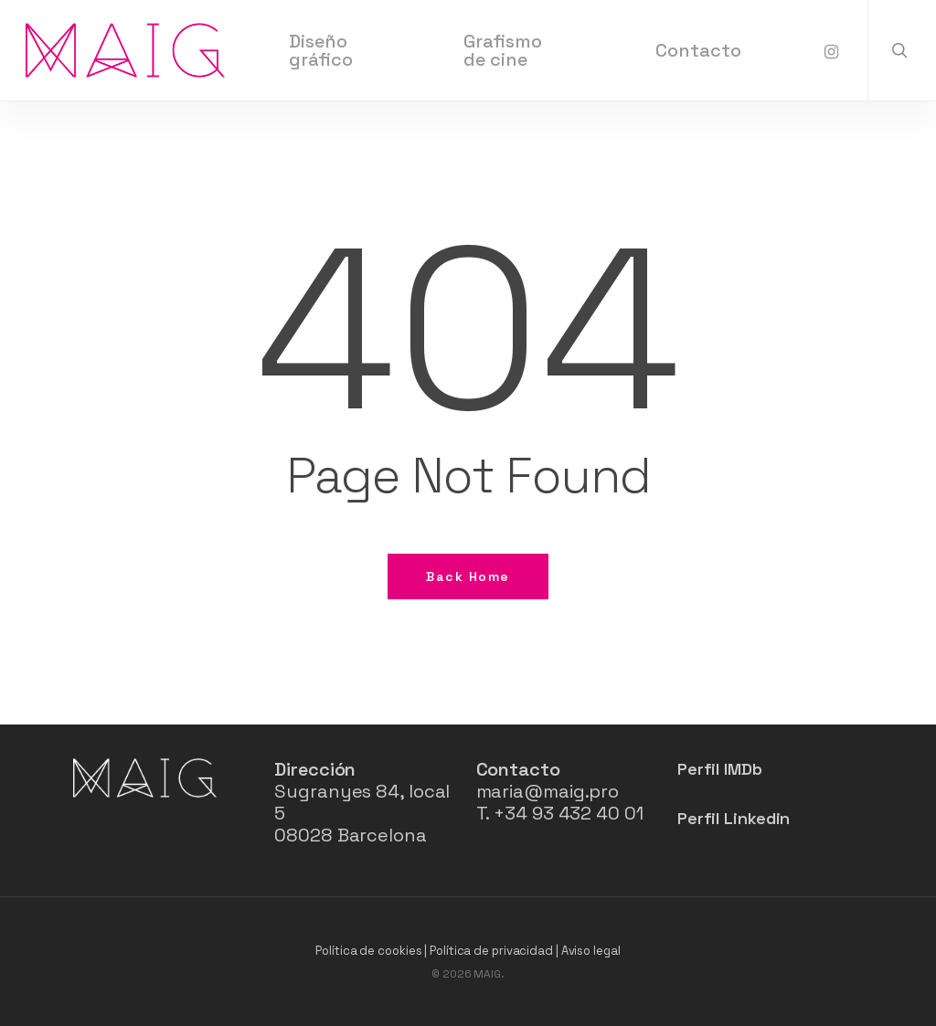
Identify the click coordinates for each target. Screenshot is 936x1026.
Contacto (518, 769)
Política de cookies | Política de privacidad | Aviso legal (467, 950)
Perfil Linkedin (734, 818)
